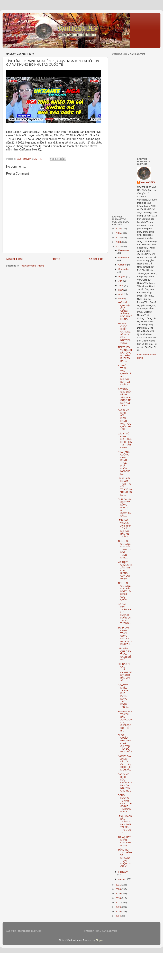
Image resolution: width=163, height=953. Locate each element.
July (120, 281)
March (121, 298)
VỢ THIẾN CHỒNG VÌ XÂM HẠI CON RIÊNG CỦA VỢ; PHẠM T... (125, 570)
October (122, 264)
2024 (118, 237)
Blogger (100, 940)
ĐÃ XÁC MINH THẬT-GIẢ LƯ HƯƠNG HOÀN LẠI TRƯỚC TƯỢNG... (124, 613)
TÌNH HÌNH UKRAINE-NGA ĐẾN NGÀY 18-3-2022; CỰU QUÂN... (124, 591)
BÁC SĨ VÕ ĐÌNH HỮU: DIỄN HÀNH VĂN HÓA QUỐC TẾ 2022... (124, 420)
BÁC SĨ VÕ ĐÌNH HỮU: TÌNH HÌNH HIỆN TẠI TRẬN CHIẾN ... (125, 440)
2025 (118, 233)
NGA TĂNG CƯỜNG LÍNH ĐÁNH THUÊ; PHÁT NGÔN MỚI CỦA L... (124, 463)
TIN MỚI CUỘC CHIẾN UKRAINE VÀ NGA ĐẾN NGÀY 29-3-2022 (124, 333)
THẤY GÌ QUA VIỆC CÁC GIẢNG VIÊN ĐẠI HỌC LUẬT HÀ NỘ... (125, 310)
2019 (118, 893)
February (123, 872)
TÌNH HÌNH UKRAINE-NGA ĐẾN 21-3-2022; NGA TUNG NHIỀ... (124, 549)
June (121, 285)
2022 (118, 246)
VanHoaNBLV (148, 182)
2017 (118, 902)
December (123, 250)
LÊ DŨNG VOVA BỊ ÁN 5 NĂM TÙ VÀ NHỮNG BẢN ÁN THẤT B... (124, 528)
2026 (118, 228)
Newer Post (14, 259)
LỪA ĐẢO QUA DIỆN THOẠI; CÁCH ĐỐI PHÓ (125, 654)
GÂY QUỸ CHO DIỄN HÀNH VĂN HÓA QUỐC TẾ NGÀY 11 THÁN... (125, 397)
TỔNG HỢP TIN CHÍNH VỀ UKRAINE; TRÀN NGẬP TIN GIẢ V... (125, 858)
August (122, 276)
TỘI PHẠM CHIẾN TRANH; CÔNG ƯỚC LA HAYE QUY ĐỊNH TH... (125, 635)
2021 (118, 884)
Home (56, 259)
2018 (118, 898)
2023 (118, 242)
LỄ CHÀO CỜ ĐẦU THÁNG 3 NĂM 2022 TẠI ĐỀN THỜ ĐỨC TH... (125, 824)
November (123, 257)
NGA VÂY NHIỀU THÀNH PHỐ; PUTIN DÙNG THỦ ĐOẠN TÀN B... (123, 696)
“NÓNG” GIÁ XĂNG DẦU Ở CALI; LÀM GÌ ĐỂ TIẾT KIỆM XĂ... (125, 763)
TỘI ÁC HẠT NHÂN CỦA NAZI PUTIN (124, 841)
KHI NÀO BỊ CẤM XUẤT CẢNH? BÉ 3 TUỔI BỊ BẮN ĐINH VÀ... (125, 672)
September (124, 269)
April (121, 294)
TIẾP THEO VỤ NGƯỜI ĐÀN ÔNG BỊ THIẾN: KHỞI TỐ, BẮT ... (125, 354)
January (122, 879)
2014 (118, 916)
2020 (118, 889)
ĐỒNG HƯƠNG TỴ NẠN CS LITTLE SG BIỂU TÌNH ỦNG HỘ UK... (125, 803)
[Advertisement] (129, 112)
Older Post (96, 259)
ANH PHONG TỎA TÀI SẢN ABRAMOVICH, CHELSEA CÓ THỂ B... (125, 721)
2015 (118, 911)
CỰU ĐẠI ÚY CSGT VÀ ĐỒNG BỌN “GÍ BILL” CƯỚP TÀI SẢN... (124, 507)
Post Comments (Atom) (32, 265)
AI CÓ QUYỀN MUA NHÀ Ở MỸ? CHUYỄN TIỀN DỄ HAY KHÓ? (125, 743)
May (120, 290)
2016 (118, 907)
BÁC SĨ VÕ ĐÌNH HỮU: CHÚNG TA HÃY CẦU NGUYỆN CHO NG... (125, 782)
